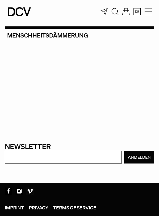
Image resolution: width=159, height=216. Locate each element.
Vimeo (30, 191)
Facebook (8, 191)
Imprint (14, 208)
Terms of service (74, 208)
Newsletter (28, 146)
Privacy (38, 208)
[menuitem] (137, 11)
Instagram (19, 191)
